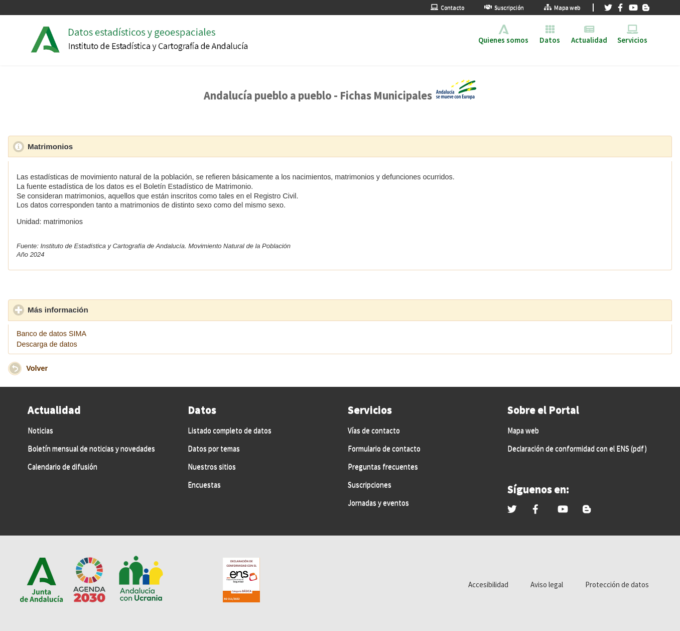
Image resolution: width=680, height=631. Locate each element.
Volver (37, 368)
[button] (15, 368)
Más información (104, 309)
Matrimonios (97, 146)
